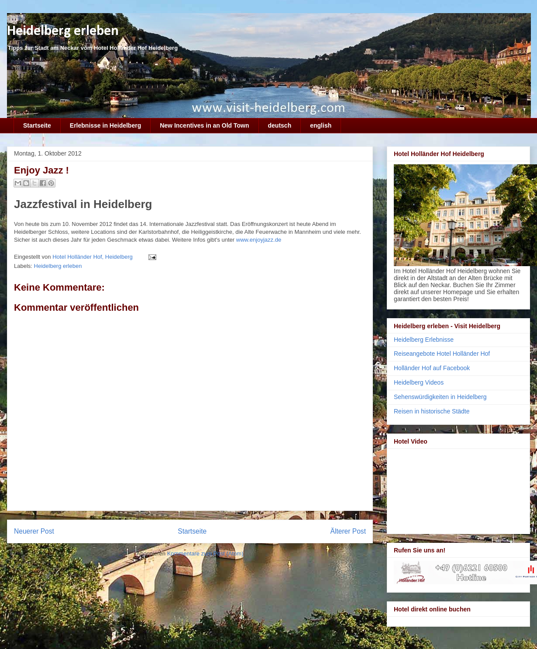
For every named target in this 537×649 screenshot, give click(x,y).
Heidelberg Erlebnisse (424, 339)
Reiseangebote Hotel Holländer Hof (442, 353)
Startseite (37, 125)
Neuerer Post (34, 531)
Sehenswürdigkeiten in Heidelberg (440, 396)
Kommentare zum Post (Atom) (205, 553)
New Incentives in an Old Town (204, 125)
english (320, 125)
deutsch (280, 125)
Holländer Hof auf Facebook (432, 367)
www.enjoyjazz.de (258, 239)
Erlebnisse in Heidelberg (105, 125)
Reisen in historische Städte (432, 411)
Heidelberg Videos (419, 382)
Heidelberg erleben (63, 31)
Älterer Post (348, 531)
